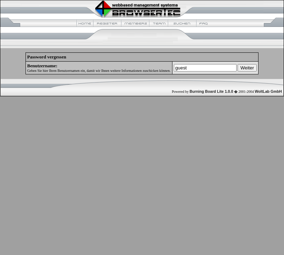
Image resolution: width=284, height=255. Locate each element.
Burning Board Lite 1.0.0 (211, 91)
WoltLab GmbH (268, 91)
